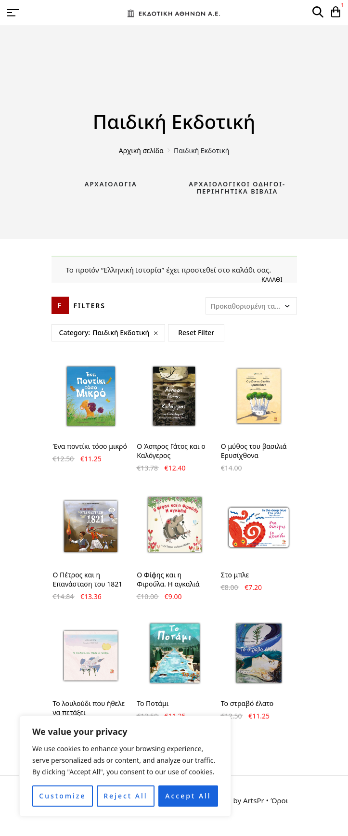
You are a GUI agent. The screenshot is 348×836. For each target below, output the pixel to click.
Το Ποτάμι (152, 703)
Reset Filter (196, 332)
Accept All (188, 795)
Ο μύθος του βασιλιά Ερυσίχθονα (254, 451)
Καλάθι (271, 279)
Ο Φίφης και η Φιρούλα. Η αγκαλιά (168, 579)
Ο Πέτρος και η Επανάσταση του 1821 (88, 579)
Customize (62, 795)
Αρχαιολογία (111, 184)
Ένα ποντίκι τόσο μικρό (90, 446)
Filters (90, 305)
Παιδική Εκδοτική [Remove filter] (120, 332)
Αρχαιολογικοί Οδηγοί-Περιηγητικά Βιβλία (237, 188)
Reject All (125, 795)
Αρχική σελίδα (141, 150)
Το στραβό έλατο (247, 703)
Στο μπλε (235, 574)
